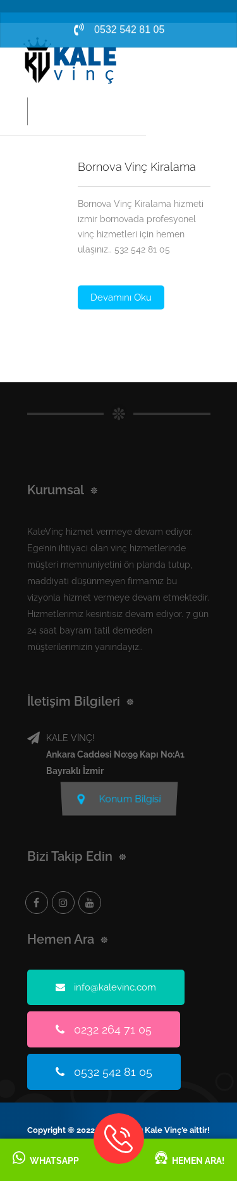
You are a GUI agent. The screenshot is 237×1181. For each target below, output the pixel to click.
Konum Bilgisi (119, 800)
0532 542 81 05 (104, 1071)
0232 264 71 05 (104, 1029)
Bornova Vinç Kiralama (137, 166)
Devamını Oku (121, 297)
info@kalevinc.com (106, 987)
